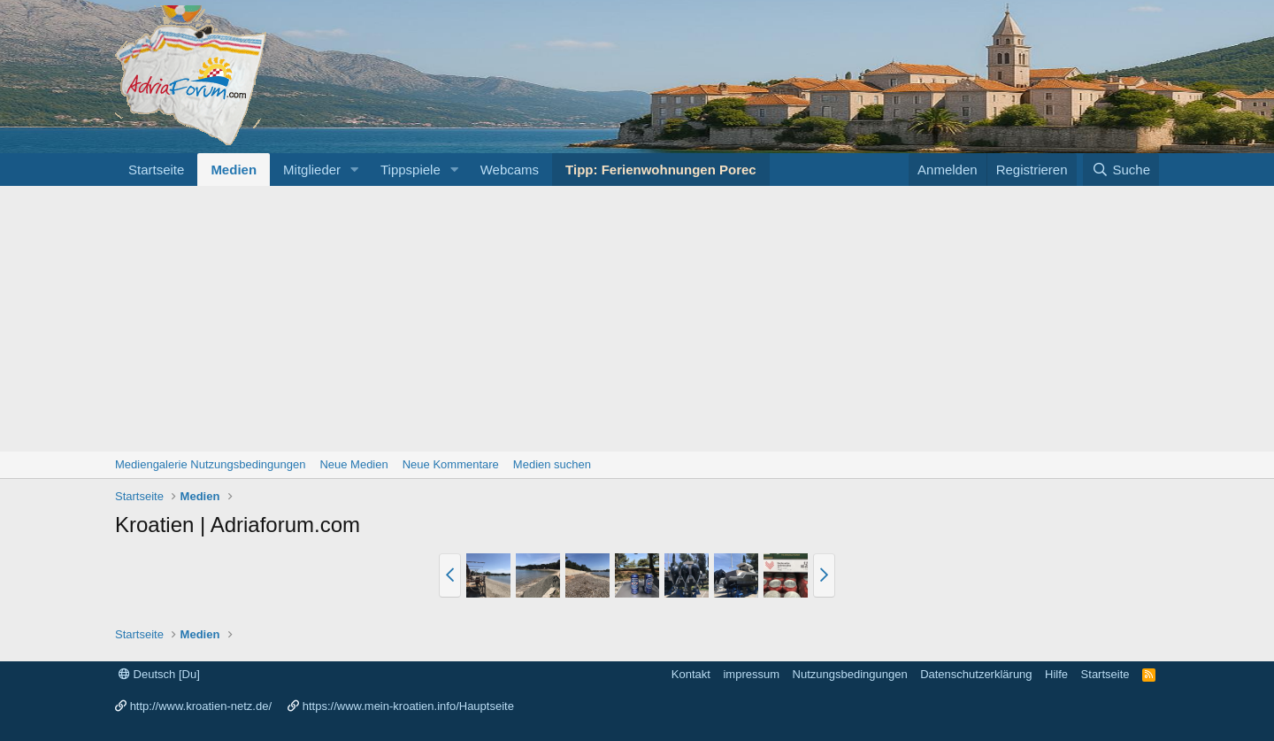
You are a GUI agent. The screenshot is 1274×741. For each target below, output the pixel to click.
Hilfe (1056, 674)
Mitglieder (312, 169)
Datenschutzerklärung (976, 674)
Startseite (156, 169)
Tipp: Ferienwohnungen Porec (660, 169)
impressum (751, 674)
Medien (234, 169)
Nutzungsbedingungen (850, 674)
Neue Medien (353, 464)
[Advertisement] (637, 319)
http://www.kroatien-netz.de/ (201, 706)
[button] (354, 169)
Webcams (509, 169)
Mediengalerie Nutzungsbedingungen (210, 464)
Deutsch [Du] (159, 674)
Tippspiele (410, 169)
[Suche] (1121, 169)
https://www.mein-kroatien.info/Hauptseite (408, 706)
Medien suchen (552, 464)
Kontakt (691, 674)
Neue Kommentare (451, 464)
